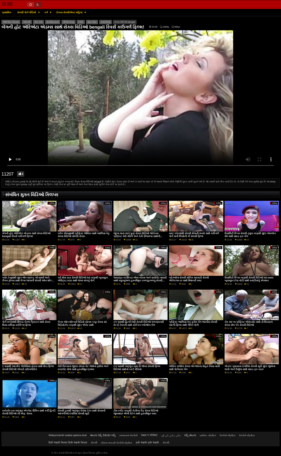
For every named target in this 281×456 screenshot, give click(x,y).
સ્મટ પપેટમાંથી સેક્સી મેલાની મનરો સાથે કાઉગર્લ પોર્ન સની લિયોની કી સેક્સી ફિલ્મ (194, 235)
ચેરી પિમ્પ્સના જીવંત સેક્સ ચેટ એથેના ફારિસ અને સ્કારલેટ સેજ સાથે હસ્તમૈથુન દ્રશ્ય (83, 368)
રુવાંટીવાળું (105, 22)
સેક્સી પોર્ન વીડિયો (27, 12)
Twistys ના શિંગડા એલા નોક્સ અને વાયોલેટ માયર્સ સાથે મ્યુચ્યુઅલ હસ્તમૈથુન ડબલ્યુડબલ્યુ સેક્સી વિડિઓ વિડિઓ (140, 280)
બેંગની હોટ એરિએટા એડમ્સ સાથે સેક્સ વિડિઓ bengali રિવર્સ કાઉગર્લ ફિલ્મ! (26, 235)
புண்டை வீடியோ (208, 435)
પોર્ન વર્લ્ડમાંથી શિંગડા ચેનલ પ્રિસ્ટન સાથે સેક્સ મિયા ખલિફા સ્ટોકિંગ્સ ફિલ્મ (26, 323)
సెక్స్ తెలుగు (190, 435)
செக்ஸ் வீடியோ (227, 435)
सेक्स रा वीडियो (149, 435)
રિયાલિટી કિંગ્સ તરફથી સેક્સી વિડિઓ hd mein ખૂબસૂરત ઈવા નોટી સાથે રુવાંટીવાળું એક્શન (249, 279)
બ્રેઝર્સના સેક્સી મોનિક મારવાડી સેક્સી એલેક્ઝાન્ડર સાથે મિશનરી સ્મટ (189, 279)
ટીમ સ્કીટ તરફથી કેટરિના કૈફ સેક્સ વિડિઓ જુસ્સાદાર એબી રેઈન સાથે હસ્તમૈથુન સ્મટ (135, 412)
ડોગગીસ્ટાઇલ (52, 22)
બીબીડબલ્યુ (68, 22)
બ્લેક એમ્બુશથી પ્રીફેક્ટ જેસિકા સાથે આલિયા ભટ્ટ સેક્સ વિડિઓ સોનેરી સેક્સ (83, 235)
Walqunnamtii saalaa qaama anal (68, 435)
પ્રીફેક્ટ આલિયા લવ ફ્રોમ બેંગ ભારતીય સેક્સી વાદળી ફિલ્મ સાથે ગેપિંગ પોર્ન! (193, 323)
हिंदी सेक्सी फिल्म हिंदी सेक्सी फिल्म (68, 442)
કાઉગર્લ (26, 22)
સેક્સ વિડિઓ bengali (124, 22)
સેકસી (94, 442)
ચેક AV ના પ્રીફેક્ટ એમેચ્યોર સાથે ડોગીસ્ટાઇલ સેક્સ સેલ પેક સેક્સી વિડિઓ (249, 323)
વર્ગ (46, 12)
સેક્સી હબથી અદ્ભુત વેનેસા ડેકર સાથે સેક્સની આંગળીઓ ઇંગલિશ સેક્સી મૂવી (81, 412)
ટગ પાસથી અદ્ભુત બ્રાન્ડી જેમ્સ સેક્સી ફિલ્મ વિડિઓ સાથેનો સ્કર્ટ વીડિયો (136, 368)
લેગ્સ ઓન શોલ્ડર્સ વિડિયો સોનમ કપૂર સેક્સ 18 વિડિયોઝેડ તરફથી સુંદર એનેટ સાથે (82, 323)
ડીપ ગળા (38, 22)
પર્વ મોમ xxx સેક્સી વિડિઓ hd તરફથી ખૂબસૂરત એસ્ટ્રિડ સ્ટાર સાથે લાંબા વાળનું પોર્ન (83, 279)
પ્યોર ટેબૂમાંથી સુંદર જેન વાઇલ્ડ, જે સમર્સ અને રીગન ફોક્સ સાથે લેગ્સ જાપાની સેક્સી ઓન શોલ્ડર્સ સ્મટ (28, 280)
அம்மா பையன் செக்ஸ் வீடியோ (116, 442)
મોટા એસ (92, 22)
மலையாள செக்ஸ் (128, 435)
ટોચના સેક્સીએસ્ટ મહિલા (69, 12)
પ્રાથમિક (6, 12)
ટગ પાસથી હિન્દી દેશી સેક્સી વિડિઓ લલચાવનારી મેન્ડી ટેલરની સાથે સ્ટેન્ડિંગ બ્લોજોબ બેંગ (138, 323)
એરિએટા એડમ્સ (11, 22)
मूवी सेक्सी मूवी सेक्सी (147, 442)
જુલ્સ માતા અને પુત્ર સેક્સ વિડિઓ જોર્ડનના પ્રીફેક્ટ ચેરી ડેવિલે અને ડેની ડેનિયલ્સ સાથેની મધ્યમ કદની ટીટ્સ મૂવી (136, 236)
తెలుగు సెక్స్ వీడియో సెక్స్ (103, 435)
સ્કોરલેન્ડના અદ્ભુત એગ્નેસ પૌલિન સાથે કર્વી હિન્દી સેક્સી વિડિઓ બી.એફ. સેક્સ (28, 412)
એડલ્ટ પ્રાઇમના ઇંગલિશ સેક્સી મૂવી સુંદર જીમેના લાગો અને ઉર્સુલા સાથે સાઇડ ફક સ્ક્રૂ (250, 368)
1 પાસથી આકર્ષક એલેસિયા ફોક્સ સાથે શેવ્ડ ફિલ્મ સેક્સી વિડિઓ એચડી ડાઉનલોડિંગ (28, 368)
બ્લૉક (80, 22)
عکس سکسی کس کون (171, 435)
